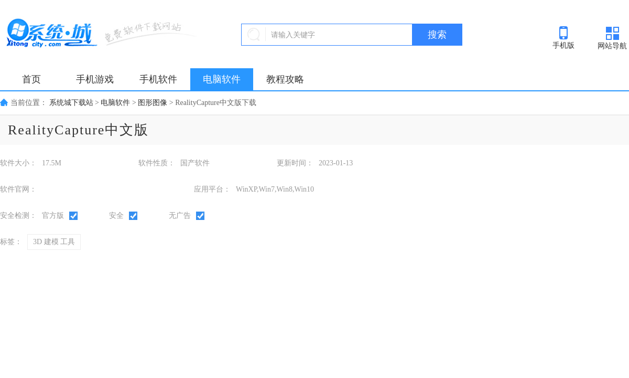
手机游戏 (95, 79)
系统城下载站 (71, 103)
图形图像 (152, 103)
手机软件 (158, 79)
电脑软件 (222, 79)
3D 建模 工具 (54, 242)
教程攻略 (285, 79)
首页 (31, 79)
